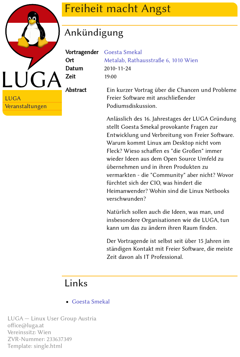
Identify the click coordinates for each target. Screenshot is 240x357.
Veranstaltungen (26, 106)
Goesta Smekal (123, 52)
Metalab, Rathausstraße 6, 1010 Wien (151, 60)
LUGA (13, 98)
